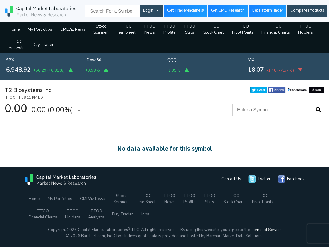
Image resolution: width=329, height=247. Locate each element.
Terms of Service (266, 230)
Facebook (295, 179)
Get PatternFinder (267, 10)
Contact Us (231, 179)
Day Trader (43, 45)
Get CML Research (228, 10)
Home (14, 29)
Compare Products (307, 10)
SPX (10, 60)
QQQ (172, 60)
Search (318, 109)
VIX (251, 60)
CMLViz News (72, 29)
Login (148, 10)
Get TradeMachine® (185, 10)
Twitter (264, 179)
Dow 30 (94, 60)
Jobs (145, 214)
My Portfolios (40, 29)
